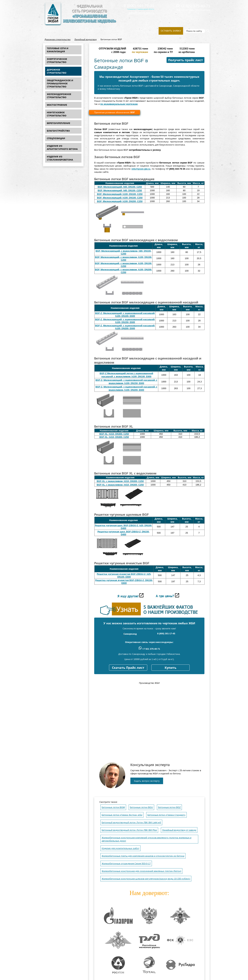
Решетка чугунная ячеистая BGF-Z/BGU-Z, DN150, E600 (124, 581)
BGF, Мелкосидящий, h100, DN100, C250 (119, 194)
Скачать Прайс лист (128, 667)
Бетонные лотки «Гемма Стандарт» (166, 815)
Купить (170, 667)
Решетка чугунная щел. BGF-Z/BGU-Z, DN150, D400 (123, 533)
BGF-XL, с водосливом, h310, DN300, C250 (120, 481)
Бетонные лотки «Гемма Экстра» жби (122, 815)
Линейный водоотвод (85, 39)
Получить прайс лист (185, 60)
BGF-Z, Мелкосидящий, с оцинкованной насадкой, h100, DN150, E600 (125, 320)
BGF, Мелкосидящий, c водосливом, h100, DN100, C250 (123, 258)
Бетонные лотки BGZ (169, 807)
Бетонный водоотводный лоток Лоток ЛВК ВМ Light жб (131, 822)
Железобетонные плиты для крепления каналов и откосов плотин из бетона (143, 856)
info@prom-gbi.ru (141, 13)
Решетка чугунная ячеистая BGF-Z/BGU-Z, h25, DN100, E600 (124, 575)
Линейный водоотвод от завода (179, 830)
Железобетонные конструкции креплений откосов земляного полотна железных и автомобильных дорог (146, 839)
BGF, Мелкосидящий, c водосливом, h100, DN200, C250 (123, 271)
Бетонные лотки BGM (113, 807)
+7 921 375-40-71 (193, 6)
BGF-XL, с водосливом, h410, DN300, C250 (120, 484)
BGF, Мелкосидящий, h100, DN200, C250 (119, 201)
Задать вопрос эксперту (147, 781)
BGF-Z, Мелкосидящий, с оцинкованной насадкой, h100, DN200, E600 (125, 327)
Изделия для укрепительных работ (120, 848)
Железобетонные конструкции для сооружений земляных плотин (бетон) (141, 871)
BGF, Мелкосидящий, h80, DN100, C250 (120, 190)
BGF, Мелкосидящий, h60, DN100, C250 (120, 187)
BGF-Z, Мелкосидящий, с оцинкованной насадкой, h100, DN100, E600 (125, 314)
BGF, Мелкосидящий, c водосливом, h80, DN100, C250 (123, 252)
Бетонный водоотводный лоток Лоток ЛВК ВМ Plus (129, 830)
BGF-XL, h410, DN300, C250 (114, 437)
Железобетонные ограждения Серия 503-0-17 (126, 863)
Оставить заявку (171, 30)
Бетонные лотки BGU (141, 807)
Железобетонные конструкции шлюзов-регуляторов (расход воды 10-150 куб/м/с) (146, 878)
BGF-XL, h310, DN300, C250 (114, 434)
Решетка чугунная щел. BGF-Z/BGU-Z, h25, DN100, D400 (123, 526)
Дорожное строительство (57, 39)
